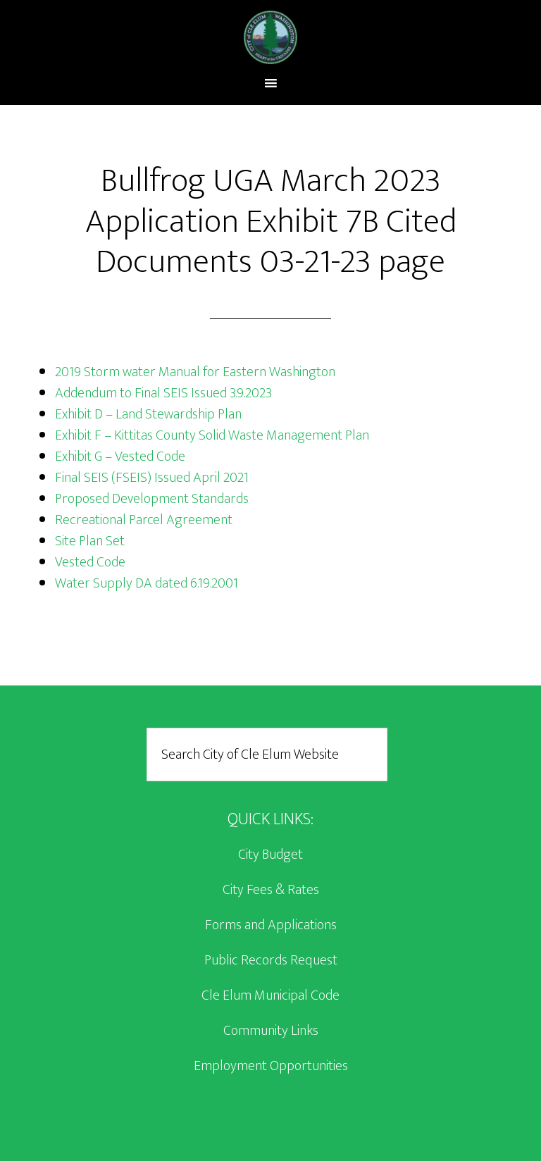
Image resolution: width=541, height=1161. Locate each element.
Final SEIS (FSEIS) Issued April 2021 (152, 478)
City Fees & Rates (271, 890)
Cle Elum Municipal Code (270, 995)
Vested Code (90, 562)
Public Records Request (270, 960)
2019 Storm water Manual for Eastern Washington (195, 372)
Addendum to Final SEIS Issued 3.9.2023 (163, 393)
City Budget (270, 855)
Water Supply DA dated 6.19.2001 (146, 583)
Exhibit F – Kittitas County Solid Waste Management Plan (212, 435)
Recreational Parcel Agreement (143, 520)
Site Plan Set (90, 541)
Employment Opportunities (271, 1066)
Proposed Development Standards (152, 499)
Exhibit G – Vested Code (120, 456)
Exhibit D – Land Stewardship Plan (148, 414)
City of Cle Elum (270, 37)
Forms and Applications (271, 925)
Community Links (270, 1031)
